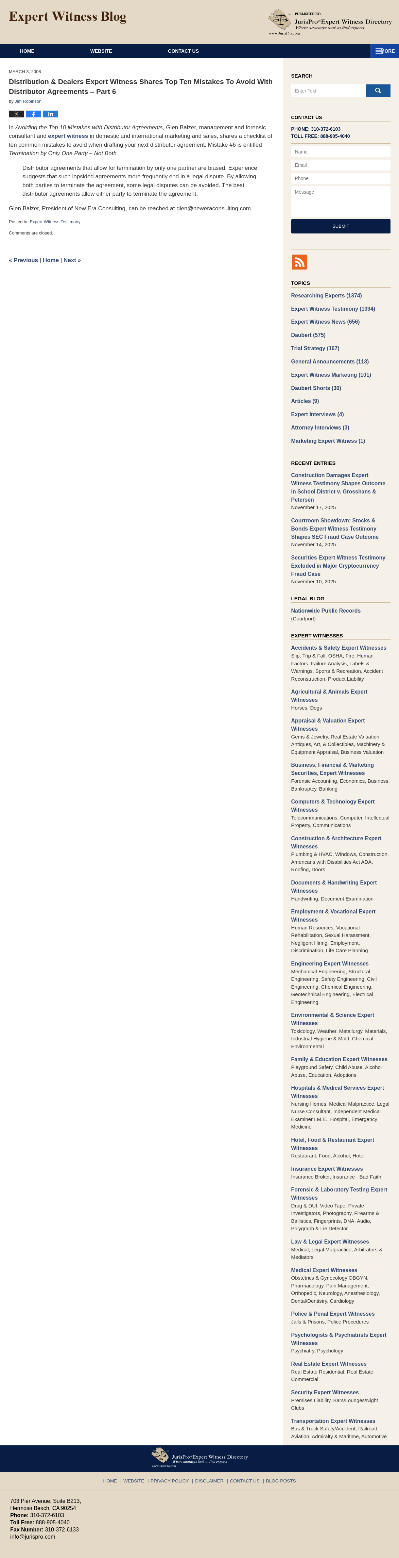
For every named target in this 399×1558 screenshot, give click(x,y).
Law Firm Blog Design (356, 1550)
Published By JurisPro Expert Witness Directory (330, 22)
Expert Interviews (316, 410)
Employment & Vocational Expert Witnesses (331, 876)
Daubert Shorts (315, 384)
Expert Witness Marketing (329, 372)
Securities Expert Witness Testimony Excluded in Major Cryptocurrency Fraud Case (340, 548)
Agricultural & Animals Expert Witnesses (340, 673)
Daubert (307, 333)
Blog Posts (276, 1430)
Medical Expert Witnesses (322, 1224)
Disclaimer (209, 1430)
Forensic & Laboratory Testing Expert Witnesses (336, 1149)
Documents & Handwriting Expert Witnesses (331, 848)
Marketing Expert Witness (326, 435)
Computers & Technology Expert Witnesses (330, 769)
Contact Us (346, 51)
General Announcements (328, 359)
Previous (23, 260)
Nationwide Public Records (324, 593)
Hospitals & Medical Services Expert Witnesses (335, 1049)
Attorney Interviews (318, 423)
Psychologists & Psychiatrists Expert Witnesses (336, 1292)
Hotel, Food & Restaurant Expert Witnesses (330, 1100)
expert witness (68, 136)
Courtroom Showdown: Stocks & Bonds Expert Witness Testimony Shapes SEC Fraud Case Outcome (339, 512)
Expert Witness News (323, 321)
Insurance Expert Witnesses (325, 1124)
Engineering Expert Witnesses (328, 923)
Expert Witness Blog (67, 18)
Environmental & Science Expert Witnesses (330, 978)
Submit (340, 226)
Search (378, 90)
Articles (304, 397)
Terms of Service (169, 1518)
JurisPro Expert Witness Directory (95, 1549)
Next (72, 260)
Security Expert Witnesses (323, 1344)
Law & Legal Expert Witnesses (328, 1196)
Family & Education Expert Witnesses (336, 1017)
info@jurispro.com (32, 1488)
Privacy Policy (173, 1430)
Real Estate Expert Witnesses (327, 1316)
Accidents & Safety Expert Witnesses (336, 629)
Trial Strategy (314, 346)
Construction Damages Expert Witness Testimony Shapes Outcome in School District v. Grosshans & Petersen (338, 477)
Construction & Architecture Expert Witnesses (334, 804)
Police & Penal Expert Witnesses (330, 1267)
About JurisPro (237, 51)
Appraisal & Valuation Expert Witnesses (339, 693)
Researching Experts (324, 295)
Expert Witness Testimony (55, 221)
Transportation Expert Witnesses (331, 1372)
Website (133, 51)
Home (43, 51)
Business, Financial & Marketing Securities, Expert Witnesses (330, 733)
